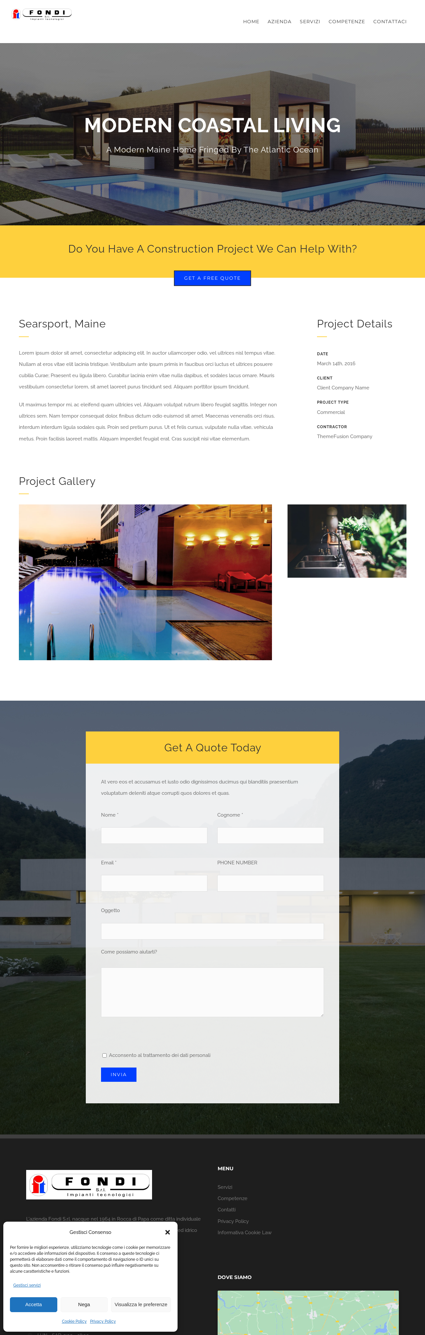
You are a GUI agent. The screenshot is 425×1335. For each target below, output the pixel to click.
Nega (84, 1304)
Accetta (33, 1304)
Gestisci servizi (27, 1285)
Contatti (227, 1210)
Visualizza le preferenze (141, 1304)
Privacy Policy (103, 1321)
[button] (167, 1232)
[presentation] (151, 1037)
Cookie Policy (74, 1321)
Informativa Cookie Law (245, 1233)
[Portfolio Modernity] (212, 134)
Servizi (225, 1187)
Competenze (232, 1198)
